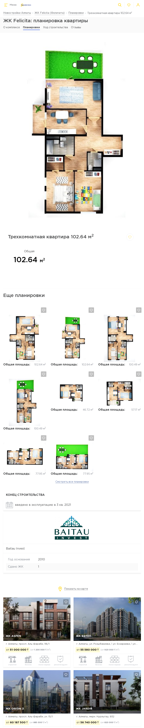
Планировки (76, 13)
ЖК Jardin (84, 709)
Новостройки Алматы (17, 13)
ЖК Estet (83, 636)
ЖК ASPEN (13, 636)
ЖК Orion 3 (15, 709)
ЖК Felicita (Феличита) (50, 13)
